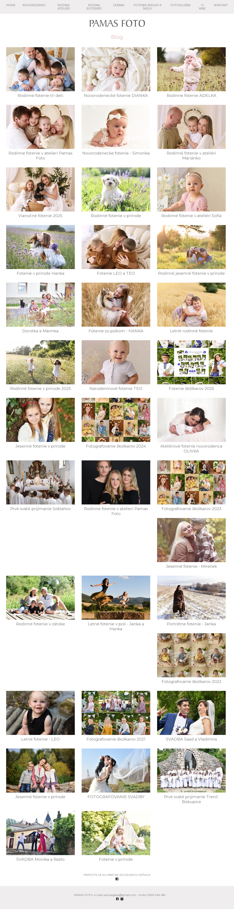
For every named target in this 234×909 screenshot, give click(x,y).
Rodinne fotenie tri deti (40, 72)
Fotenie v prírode (116, 836)
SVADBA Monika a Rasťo (40, 836)
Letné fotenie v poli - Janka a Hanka (116, 603)
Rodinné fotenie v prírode (116, 192)
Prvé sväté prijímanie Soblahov (40, 485)
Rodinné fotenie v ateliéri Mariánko (191, 133)
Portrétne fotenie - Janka (191, 601)
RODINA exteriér (94, 7)
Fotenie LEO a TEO (116, 250)
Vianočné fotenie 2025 (40, 192)
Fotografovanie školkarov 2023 (191, 485)
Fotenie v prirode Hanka (40, 250)
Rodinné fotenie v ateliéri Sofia (191, 192)
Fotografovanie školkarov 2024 (116, 423)
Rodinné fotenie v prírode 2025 (40, 365)
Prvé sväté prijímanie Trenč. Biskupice (191, 776)
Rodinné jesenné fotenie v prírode (191, 250)
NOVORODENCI (34, 5)
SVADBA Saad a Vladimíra (191, 716)
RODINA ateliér (64, 7)
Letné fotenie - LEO (40, 716)
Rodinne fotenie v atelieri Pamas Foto (40, 133)
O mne (202, 7)
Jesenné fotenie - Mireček (191, 543)
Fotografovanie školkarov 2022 (191, 658)
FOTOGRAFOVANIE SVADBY (116, 773)
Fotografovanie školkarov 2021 (116, 716)
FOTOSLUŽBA (180, 5)
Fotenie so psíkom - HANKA (116, 308)
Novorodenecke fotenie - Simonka (116, 130)
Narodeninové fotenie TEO (116, 365)
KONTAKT (221, 5)
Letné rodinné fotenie (191, 308)
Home (10, 5)
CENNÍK (118, 5)
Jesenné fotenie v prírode (40, 423)
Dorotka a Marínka (40, 308)
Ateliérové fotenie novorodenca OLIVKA (191, 426)
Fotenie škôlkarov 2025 (191, 365)
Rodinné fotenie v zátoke (40, 601)
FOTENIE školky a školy (147, 7)
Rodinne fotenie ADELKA (191, 72)
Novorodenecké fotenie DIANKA (116, 72)
